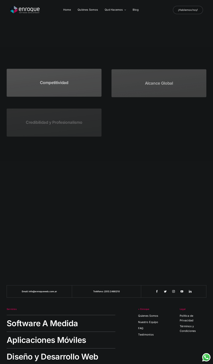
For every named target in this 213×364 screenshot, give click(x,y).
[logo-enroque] (25, 7)
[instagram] (173, 291)
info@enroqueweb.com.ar (43, 291)
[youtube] (182, 291)
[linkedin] (190, 291)
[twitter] (165, 291)
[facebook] (157, 291)
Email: (25, 291)
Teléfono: (98, 291)
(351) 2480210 (112, 291)
